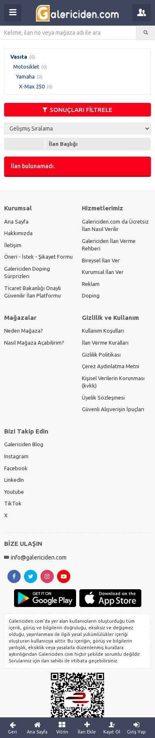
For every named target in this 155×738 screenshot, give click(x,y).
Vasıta (18, 57)
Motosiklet (26, 66)
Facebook (16, 468)
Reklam (91, 284)
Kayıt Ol (111, 727)
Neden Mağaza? (23, 330)
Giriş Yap (136, 727)
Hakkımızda (18, 233)
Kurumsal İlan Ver (103, 272)
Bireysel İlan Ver (101, 260)
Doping (91, 295)
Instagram (16, 456)
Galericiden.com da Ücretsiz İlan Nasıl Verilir (115, 225)
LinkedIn (14, 480)
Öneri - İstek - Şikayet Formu (38, 256)
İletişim (12, 245)
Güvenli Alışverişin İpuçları (113, 409)
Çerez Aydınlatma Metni (110, 366)
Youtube (14, 492)
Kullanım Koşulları (103, 330)
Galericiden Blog (23, 444)
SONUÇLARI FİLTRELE (77, 109)
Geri (12, 727)
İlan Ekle (86, 727)
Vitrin (62, 727)
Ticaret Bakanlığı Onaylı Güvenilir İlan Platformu (32, 292)
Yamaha (25, 76)
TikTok (12, 503)
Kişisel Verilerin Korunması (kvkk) (113, 382)
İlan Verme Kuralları (105, 342)
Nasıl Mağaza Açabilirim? (34, 342)
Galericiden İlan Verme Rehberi (109, 245)
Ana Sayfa (16, 221)
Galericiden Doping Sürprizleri (27, 272)
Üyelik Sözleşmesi (103, 397)
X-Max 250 (32, 86)
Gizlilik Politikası (101, 354)
